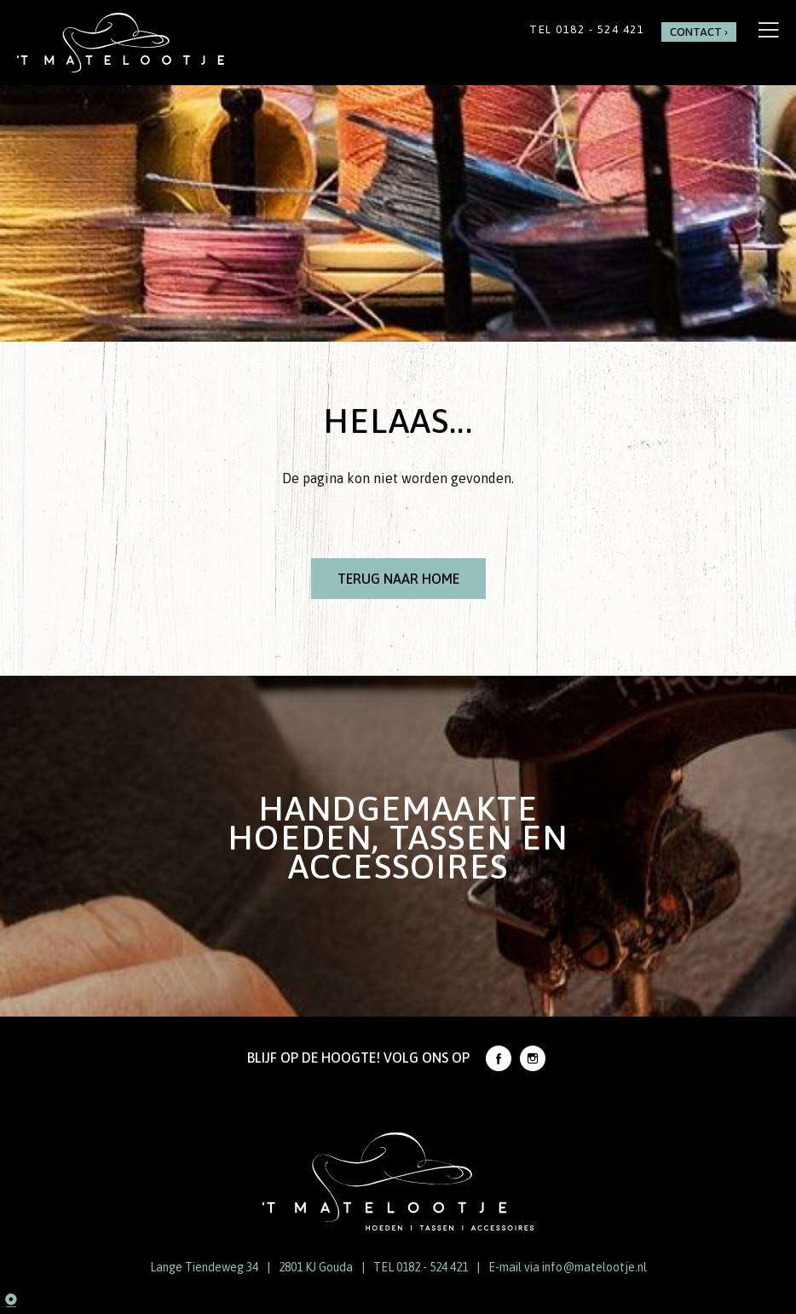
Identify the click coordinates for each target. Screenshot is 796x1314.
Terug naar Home (398, 578)
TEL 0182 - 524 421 (420, 1267)
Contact (696, 32)
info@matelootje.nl (594, 1267)
